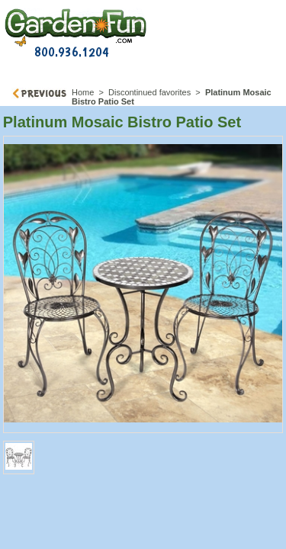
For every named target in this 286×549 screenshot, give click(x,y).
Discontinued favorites (149, 92)
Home (83, 92)
